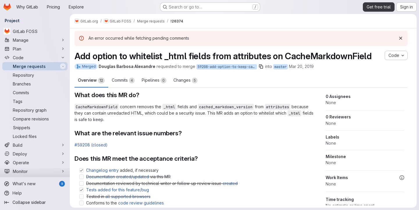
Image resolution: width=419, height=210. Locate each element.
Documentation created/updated (117, 176)
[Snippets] (35, 127)
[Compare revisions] (35, 119)
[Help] (35, 193)
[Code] (35, 57)
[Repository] (35, 75)
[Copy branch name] (261, 66)
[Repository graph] (35, 110)
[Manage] (35, 40)
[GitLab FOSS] (35, 31)
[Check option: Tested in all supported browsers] (81, 196)
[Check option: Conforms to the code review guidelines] (81, 203)
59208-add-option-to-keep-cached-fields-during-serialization (227, 66)
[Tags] (35, 101)
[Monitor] (35, 171)
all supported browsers (127, 196)
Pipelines (154, 80)
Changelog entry (102, 170)
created (230, 183)
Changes (185, 80)
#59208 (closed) (91, 144)
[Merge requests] (35, 66)
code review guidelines (141, 202)
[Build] (35, 145)
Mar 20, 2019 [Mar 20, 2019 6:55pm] (301, 66)
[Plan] (35, 49)
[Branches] (35, 84)
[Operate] (35, 162)
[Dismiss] (400, 38)
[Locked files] (35, 136)
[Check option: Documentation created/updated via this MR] (81, 176)
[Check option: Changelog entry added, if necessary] (81, 170)
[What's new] (35, 184)
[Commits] (35, 92)
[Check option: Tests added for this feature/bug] (81, 190)
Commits (123, 80)
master (280, 66)
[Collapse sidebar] (35, 202)
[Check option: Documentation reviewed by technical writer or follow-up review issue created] (81, 183)
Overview (91, 80)
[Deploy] (35, 154)
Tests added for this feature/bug (117, 189)
